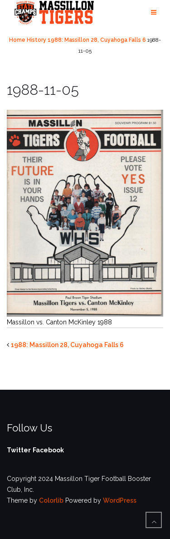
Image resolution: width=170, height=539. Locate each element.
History (36, 40)
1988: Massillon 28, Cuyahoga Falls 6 (97, 40)
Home (17, 40)
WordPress (119, 500)
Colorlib (51, 500)
